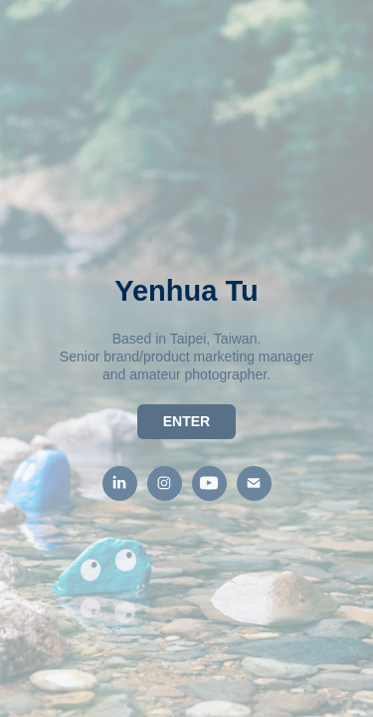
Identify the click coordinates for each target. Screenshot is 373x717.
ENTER (186, 421)
